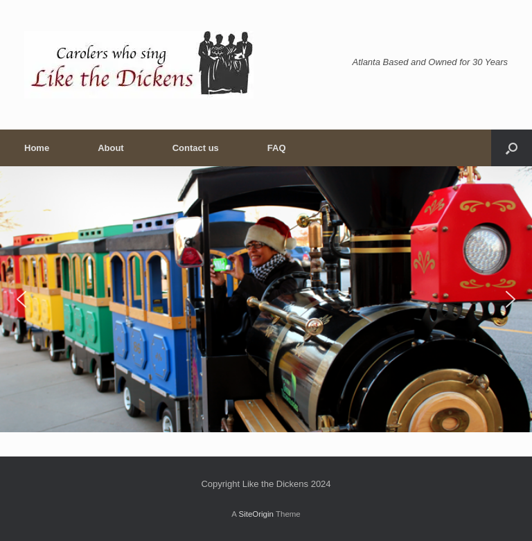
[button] (511, 148)
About (111, 148)
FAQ (276, 148)
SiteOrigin (256, 514)
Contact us (195, 148)
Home (36, 148)
